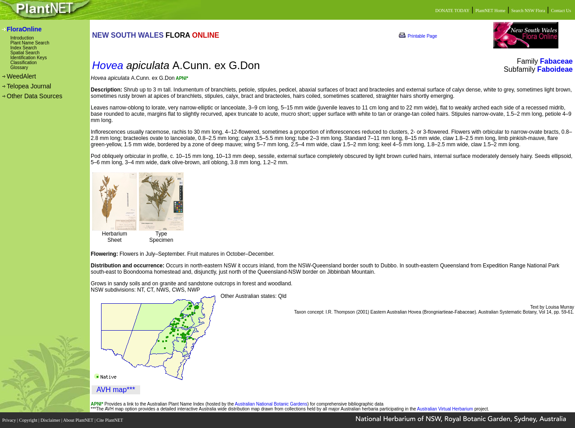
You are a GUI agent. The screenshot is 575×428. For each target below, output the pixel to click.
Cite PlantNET (110, 420)
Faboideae (555, 69)
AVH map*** (116, 389)
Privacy (9, 420)
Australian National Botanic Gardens (271, 404)
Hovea (107, 65)
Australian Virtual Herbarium (445, 408)
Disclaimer (50, 420)
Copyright (29, 420)
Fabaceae (556, 61)
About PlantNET (78, 420)
